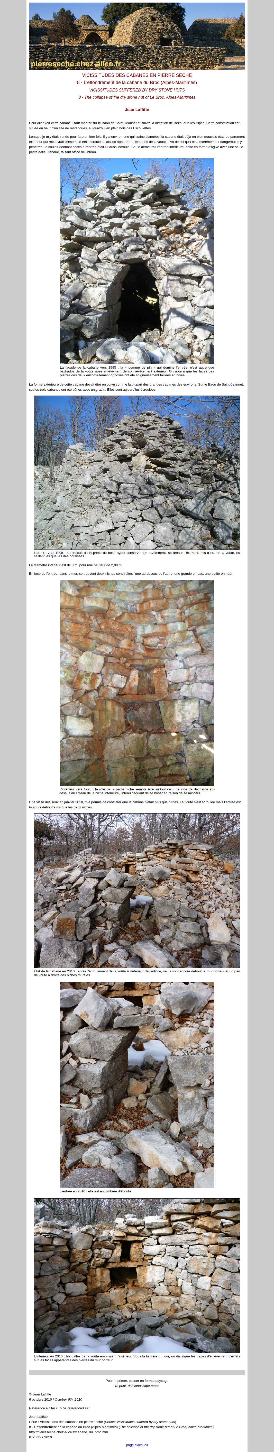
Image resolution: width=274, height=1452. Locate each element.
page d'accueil (137, 1445)
